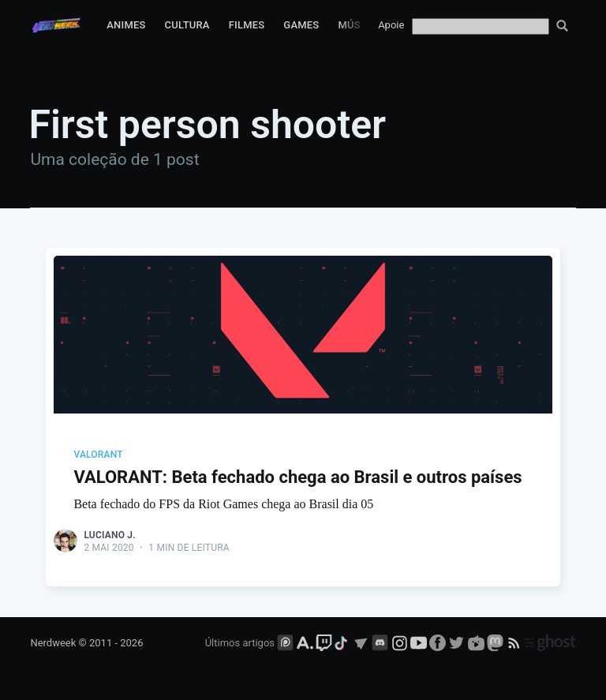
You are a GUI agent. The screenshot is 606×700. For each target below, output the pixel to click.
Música (357, 25)
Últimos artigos (240, 643)
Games (301, 25)
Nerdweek (53, 643)
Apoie (391, 25)
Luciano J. (109, 535)
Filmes (247, 25)
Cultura (187, 25)
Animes (126, 25)
